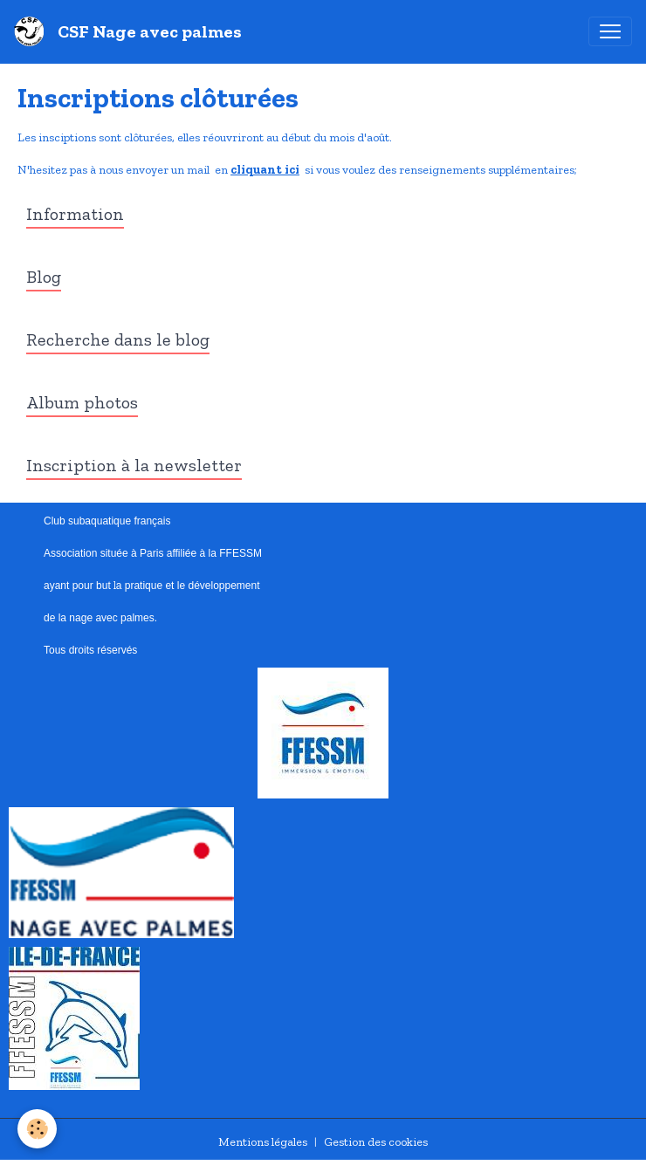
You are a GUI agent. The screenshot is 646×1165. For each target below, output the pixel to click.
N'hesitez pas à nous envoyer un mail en (123, 169)
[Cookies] (37, 1128)
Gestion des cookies (376, 1141)
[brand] (131, 31)
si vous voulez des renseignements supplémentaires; (438, 169)
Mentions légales (262, 1141)
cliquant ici (264, 169)
